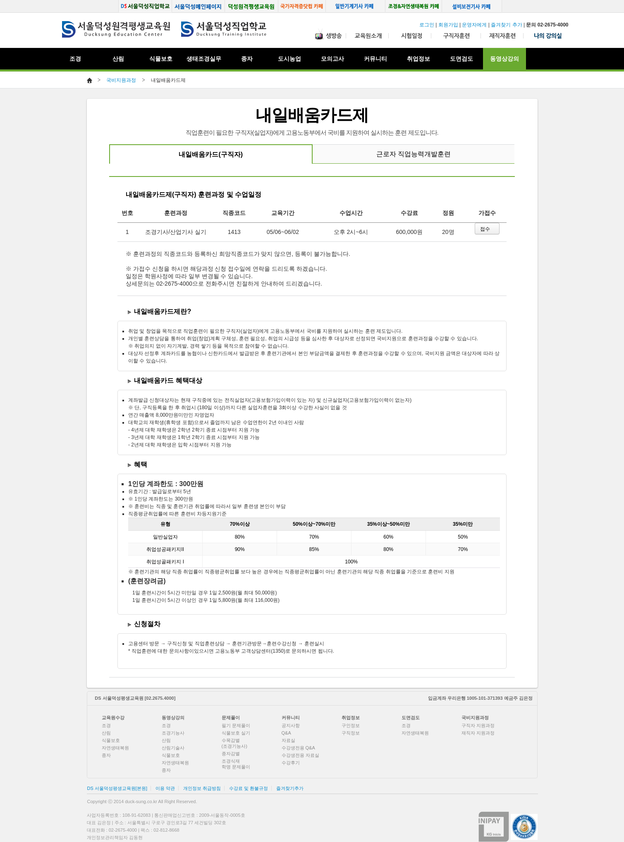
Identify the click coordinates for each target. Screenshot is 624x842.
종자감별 (231, 753)
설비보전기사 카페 (472, 6)
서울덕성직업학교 (145, 6)
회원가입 (448, 25)
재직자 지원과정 (478, 732)
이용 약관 (165, 788)
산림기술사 (173, 747)
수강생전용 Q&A (298, 747)
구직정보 (351, 732)
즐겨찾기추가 (290, 788)
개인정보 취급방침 (202, 788)
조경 (106, 725)
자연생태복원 (115, 747)
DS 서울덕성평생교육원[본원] (117, 788)
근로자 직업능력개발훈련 (413, 153)
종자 (106, 755)
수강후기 (291, 762)
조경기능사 (173, 732)
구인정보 (351, 725)
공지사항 (291, 725)
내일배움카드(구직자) (211, 154)
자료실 (288, 740)
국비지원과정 (121, 80)
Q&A (286, 732)
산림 (106, 732)
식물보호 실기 (236, 732)
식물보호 (160, 58)
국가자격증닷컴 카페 (302, 6)
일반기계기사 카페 (355, 6)
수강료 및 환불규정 (248, 788)
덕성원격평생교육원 (251, 6)
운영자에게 (474, 25)
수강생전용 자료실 (300, 755)
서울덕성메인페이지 (198, 6)
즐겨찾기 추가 (506, 25)
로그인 (426, 25)
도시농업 (289, 58)
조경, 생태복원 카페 (413, 6)
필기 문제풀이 (236, 725)
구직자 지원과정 (478, 725)
